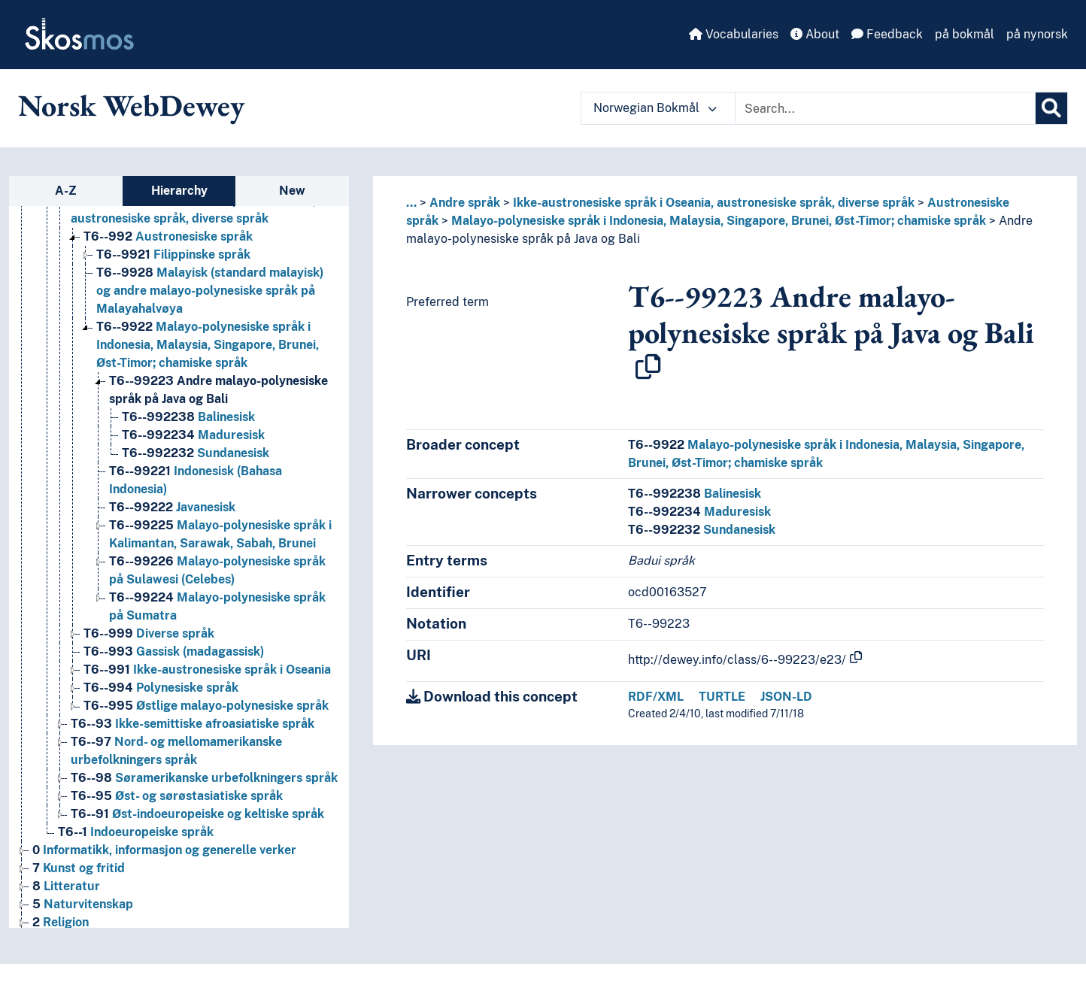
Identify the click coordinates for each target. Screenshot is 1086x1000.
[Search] (1051, 108)
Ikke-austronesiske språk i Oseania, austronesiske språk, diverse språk (714, 202)
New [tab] (292, 190)
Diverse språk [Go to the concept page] (148, 633)
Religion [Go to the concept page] (60, 922)
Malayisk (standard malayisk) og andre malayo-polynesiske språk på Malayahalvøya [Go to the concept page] (209, 290)
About (814, 34)
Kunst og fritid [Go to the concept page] (78, 868)
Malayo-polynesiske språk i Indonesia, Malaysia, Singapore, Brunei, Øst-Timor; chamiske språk (718, 221)
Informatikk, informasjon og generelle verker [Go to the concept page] (164, 850)
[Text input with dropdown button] (885, 108)
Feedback (887, 34)
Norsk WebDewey (131, 105)
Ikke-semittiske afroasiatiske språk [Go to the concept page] (192, 724)
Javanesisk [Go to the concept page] (172, 507)
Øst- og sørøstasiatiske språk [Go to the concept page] (177, 796)
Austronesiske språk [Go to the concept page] (168, 236)
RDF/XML (656, 696)
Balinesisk (694, 493)
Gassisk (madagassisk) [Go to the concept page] (173, 651)
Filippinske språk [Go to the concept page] (173, 254)
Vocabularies (733, 34)
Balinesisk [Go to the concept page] (188, 417)
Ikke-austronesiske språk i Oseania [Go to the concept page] (207, 669)
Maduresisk (699, 512)
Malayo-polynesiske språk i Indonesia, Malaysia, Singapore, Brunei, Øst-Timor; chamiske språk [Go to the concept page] (207, 345)
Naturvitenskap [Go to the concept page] (82, 904)
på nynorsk (1037, 34)
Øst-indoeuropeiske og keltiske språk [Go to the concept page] (197, 814)
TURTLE (722, 696)
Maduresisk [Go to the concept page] (193, 435)
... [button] (411, 202)
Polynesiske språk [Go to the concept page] (160, 687)
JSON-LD (786, 696)
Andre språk (464, 202)
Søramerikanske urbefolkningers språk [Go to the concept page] (204, 778)
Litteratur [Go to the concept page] (66, 886)
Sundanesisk (701, 530)
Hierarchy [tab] (179, 190)
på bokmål (964, 34)
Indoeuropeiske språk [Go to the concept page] (136, 832)
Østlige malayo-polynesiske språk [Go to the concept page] (206, 705)
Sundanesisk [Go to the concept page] (195, 453)
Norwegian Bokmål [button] (655, 108)
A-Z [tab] (66, 190)
